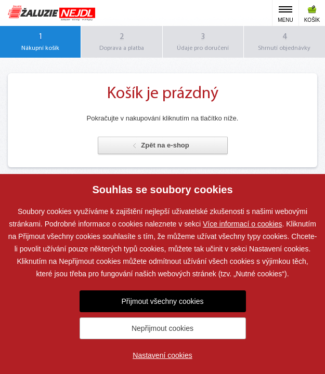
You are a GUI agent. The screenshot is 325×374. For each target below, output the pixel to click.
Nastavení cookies (162, 355)
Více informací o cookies (242, 224)
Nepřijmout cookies (162, 328)
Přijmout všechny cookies (163, 301)
